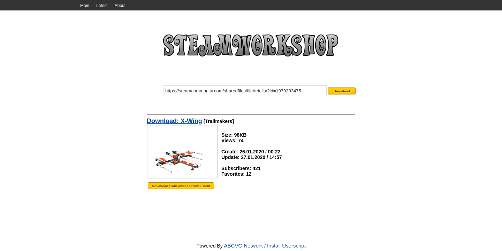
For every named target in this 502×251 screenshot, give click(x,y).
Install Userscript (286, 246)
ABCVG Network (243, 246)
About (120, 5)
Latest (102, 5)
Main (84, 5)
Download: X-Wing (174, 120)
